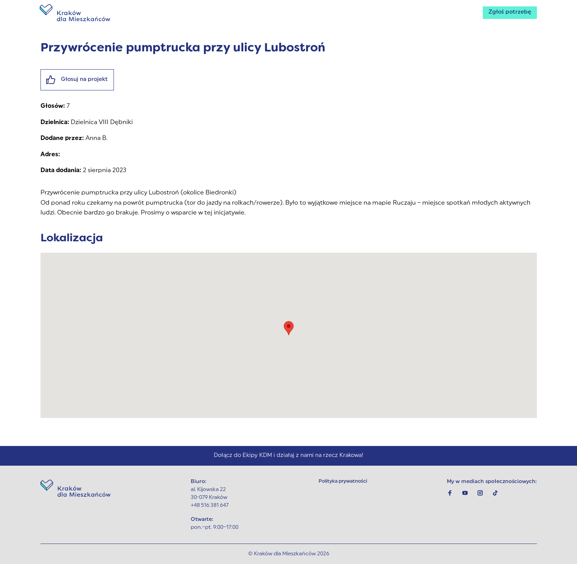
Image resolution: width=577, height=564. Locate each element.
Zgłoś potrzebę (508, 14)
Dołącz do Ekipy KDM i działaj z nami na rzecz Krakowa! (288, 455)
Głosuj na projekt (79, 80)
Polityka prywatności (344, 482)
